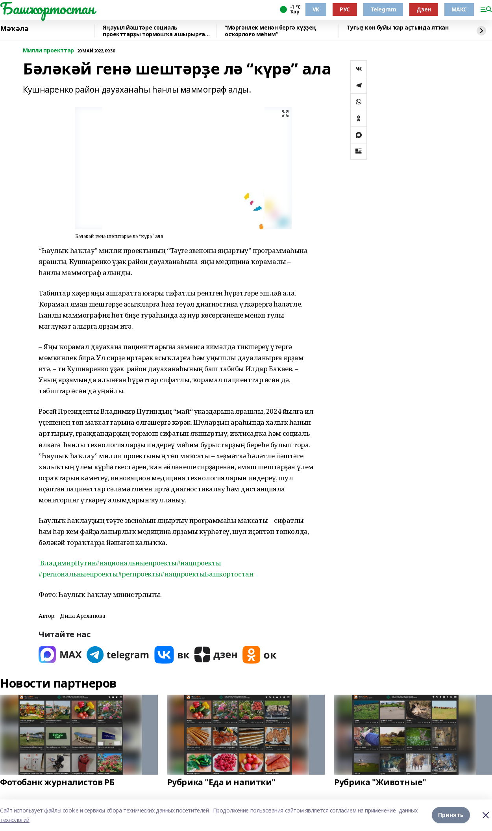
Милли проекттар (48, 50)
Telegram (383, 9)
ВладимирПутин (68, 562)
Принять (451, 815)
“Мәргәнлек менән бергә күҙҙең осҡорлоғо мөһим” (270, 30)
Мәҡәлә (14, 28)
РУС (345, 9)
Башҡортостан (47, 8)
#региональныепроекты (78, 573)
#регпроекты (139, 573)
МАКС (459, 9)
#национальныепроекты (136, 562)
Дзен (423, 9)
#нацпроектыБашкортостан (207, 573)
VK (316, 9)
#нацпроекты (199, 562)
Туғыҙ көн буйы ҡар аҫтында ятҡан (398, 27)
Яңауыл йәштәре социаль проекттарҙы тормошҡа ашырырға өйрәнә (154, 30)
